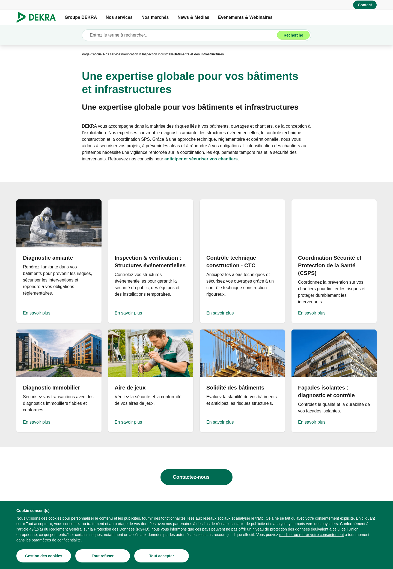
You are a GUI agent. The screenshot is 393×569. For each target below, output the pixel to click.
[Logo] (38, 17)
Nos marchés (155, 17)
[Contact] (365, 5)
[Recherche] (293, 35)
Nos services (119, 17)
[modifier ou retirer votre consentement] (311, 534)
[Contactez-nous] (196, 477)
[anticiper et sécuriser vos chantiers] (201, 159)
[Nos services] (112, 54)
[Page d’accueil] (92, 54)
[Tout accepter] (161, 555)
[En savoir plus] (59, 261)
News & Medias (193, 17)
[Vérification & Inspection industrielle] (148, 54)
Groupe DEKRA (81, 17)
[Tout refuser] (102, 555)
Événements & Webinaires (245, 17)
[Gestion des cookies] (43, 555)
